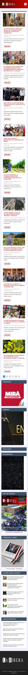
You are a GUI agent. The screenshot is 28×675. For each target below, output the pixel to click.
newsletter (6, 36)
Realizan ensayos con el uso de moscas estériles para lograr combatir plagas (14, 249)
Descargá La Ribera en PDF (14, 532)
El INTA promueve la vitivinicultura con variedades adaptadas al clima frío (15, 606)
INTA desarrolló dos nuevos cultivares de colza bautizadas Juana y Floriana (14, 357)
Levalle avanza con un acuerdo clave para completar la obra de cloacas (14, 634)
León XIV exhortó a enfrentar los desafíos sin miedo (13, 140)
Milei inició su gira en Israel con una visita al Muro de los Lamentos (14, 104)
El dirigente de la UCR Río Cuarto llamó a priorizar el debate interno (13, 645)
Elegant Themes (13, 671)
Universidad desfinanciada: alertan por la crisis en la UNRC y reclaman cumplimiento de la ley (13, 624)
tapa (9, 36)
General (11, 35)
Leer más (7, 46)
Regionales (20, 73)
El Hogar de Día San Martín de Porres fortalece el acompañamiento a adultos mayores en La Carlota (15, 585)
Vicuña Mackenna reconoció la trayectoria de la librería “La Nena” (14, 322)
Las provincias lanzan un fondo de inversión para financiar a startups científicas (15, 578)
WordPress (14, 673)
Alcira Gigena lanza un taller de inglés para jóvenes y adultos (12, 214)
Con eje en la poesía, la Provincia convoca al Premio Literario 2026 (14, 285)
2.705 (16, 377)
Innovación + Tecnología (18, 35)
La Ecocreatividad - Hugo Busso (14, 568)
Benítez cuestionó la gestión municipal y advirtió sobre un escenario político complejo (13, 640)
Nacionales (15, 108)
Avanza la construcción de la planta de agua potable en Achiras (13, 629)
